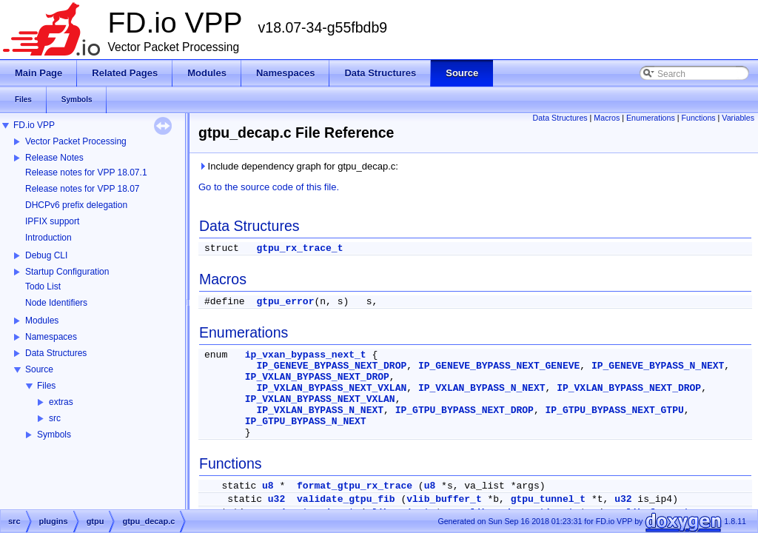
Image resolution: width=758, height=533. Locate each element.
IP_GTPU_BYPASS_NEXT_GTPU (615, 410)
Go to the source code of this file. (268, 186)
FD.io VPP (34, 125)
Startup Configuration (67, 271)
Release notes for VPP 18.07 (82, 189)
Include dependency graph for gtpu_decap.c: (298, 166)
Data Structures (56, 353)
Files (46, 386)
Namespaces (51, 337)
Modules (41, 320)
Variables (738, 117)
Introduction (48, 237)
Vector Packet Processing (76, 141)
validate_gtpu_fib (346, 499)
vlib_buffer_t (443, 499)
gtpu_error (285, 301)
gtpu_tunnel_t (548, 499)
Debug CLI (46, 255)
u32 (276, 499)
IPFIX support (52, 221)
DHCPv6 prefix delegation (76, 205)
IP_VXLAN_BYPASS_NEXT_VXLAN (331, 388)
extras (61, 402)
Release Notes (54, 157)
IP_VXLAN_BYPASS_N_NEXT (482, 388)
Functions (698, 117)
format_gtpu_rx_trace (354, 486)
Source (39, 369)
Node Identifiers (56, 303)
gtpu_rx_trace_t (299, 248)
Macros (607, 117)
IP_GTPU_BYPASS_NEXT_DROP (464, 410)
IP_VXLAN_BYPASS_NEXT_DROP (317, 377)
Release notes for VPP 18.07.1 (86, 172)
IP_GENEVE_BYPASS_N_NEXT (657, 366)
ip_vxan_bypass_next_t (305, 355)
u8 (268, 486)
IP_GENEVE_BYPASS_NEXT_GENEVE (499, 366)
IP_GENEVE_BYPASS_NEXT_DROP (331, 366)
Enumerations (650, 117)
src (55, 418)
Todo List (43, 286)
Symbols (54, 434)
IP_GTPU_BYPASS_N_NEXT (305, 421)
